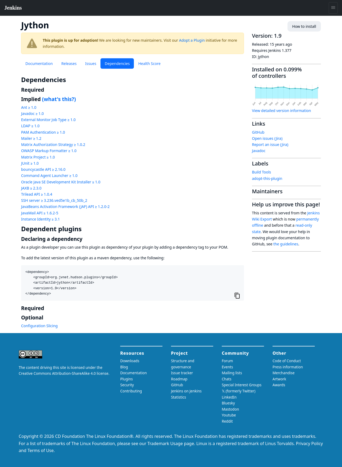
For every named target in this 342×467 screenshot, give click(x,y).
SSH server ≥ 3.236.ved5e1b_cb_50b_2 (54, 200)
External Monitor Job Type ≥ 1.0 (48, 119)
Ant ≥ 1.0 (28, 107)
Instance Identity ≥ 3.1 (40, 219)
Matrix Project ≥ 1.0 (38, 157)
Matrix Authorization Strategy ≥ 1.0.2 (53, 144)
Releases (68, 63)
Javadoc (258, 150)
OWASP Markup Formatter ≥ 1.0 (48, 150)
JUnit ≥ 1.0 (30, 163)
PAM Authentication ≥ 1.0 (43, 132)
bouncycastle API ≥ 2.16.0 (43, 169)
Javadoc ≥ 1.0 (32, 113)
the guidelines (285, 243)
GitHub (258, 132)
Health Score (149, 63)
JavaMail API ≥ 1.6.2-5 (39, 212)
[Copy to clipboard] (237, 295)
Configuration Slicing (39, 325)
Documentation (39, 63)
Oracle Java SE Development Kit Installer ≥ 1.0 (60, 181)
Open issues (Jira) (267, 138)
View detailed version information (281, 110)
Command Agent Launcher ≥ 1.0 (49, 175)
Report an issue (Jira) (270, 144)
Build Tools (261, 172)
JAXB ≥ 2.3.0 (31, 188)
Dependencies (117, 63)
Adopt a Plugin (192, 40)
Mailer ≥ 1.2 (31, 138)
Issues (90, 63)
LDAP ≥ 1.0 (30, 125)
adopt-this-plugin (267, 178)
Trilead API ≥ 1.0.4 (36, 194)
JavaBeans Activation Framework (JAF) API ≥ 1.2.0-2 (65, 206)
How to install (304, 26)
